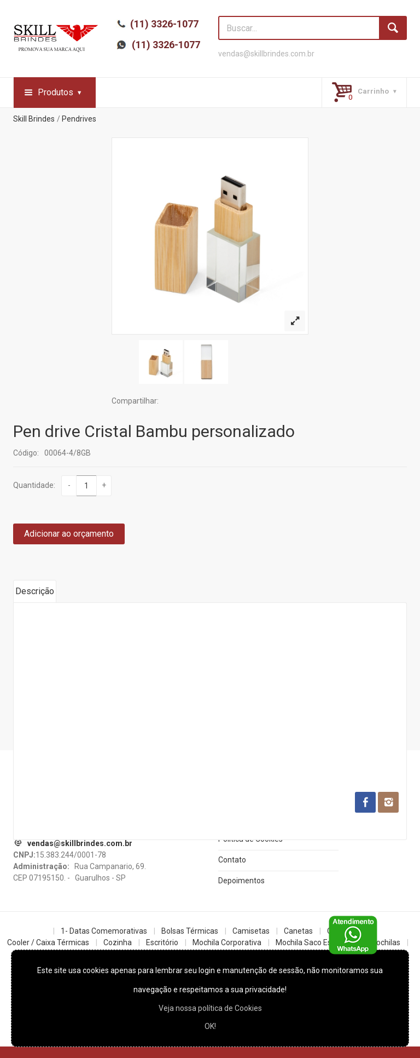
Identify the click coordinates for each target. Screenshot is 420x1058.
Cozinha (117, 942)
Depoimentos (241, 880)
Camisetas (251, 931)
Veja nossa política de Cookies (210, 1008)
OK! (210, 1026)
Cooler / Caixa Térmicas (48, 942)
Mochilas (385, 942)
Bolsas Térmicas (189, 931)
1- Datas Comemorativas (104, 931)
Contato (232, 859)
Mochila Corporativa (226, 942)
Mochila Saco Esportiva (315, 942)
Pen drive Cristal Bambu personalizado (154, 431)
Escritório (162, 942)
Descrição (34, 591)
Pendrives (79, 118)
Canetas (298, 931)
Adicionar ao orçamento (69, 533)
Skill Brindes (34, 118)
